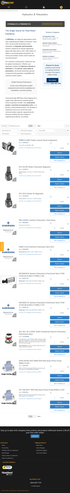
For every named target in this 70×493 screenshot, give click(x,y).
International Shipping (41, 450)
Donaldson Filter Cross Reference (10, 450)
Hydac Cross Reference (7, 458)
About (3, 445)
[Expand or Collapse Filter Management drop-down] (68, 130)
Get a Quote (52, 80)
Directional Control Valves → (50, 49)
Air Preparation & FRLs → (49, 36)
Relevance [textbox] (4, 125)
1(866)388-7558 (35, 483)
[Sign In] (44, 7)
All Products (3, 10)
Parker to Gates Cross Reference (10, 455)
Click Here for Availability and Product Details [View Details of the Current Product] (30, 147)
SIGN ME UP (35, 436)
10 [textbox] (66, 125)
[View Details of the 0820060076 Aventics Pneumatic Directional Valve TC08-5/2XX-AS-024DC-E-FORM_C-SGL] (8, 280)
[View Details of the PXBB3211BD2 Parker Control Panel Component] (8, 147)
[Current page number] (34, 126)
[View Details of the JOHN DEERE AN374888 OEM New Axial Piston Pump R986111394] (8, 367)
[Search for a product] (26, 7)
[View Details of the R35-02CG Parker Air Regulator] (8, 200)
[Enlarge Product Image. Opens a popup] (14, 153)
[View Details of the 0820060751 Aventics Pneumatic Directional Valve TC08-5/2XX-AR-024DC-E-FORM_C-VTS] (8, 309)
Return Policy (39, 445)
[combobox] (5, 126)
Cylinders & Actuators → (49, 56)
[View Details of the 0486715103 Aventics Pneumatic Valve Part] (8, 253)
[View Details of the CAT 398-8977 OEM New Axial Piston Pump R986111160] (8, 396)
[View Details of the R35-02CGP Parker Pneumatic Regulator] (8, 173)
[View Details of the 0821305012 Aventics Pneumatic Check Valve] (8, 227)
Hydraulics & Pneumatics (12, 10)
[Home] (8, 2)
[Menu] (8, 7)
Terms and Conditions (41, 453)
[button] (39, 126)
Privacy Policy (5, 448)
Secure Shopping (40, 448)
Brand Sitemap (5, 453)
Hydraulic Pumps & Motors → (50, 43)
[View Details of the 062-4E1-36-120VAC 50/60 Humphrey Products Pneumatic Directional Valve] (8, 338)
